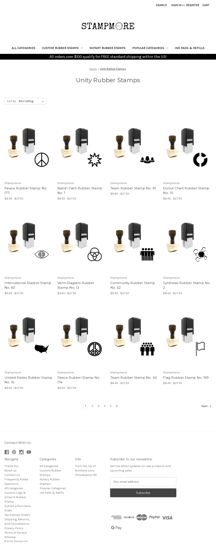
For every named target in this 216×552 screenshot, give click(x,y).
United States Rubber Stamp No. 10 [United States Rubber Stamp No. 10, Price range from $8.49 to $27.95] (28, 380)
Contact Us (12, 475)
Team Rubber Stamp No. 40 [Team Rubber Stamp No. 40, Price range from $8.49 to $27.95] (133, 378)
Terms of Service (15, 532)
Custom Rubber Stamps (62, 48)
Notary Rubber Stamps (107, 48)
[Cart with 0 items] (206, 5)
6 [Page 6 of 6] (117, 406)
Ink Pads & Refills (189, 48)
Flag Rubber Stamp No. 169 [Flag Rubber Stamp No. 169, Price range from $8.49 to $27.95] (186, 378)
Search (161, 5)
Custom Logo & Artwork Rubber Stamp (15, 497)
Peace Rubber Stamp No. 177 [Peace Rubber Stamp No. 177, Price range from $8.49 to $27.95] (25, 190)
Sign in (176, 5)
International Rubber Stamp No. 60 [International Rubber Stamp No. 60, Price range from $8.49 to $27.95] (27, 285)
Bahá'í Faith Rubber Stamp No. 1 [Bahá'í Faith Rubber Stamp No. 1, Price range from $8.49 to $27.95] (79, 190)
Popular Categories (150, 48)
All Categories (23, 48)
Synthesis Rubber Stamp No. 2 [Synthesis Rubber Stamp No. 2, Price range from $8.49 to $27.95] (187, 285)
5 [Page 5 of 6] (111, 406)
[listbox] (32, 101)
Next (206, 406)
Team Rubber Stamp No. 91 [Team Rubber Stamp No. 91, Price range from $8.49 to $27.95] (133, 188)
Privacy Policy (13, 528)
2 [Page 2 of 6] (92, 406)
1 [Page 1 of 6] (85, 406)
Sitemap (10, 537)
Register (192, 5)
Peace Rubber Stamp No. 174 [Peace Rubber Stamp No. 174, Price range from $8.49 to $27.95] (78, 380)
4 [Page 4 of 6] (104, 406)
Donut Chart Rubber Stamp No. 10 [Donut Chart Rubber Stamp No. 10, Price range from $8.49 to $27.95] (186, 190)
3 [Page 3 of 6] (99, 406)
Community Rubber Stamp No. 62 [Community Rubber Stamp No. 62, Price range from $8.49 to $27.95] (132, 285)
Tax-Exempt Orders (17, 515)
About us (10, 470)
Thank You (11, 466)
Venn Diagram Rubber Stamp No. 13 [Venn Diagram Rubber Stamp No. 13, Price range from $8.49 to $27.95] (75, 285)
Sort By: (11, 101)
